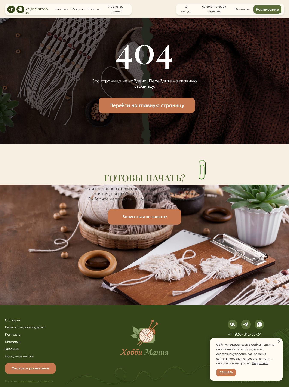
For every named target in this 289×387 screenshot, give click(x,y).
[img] (11, 9)
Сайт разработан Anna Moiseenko (253, 381)
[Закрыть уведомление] (279, 341)
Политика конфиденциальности (29, 381)
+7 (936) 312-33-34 (36, 11)
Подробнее (260, 363)
